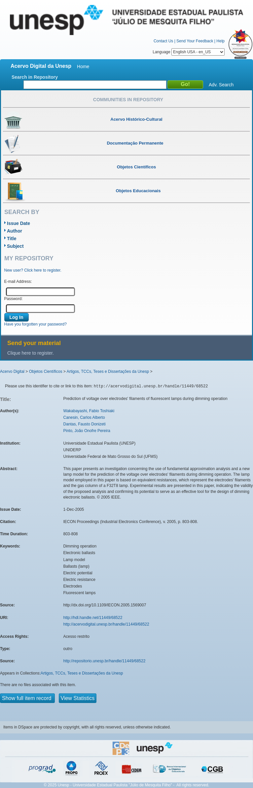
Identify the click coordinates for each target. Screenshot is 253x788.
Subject (15, 246)
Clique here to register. (30, 353)
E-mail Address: (18, 281)
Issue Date (18, 223)
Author (14, 231)
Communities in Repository (128, 99)
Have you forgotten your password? (35, 324)
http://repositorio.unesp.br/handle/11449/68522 (104, 661)
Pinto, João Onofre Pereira (86, 430)
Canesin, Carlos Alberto (84, 417)
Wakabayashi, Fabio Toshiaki (89, 411)
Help (220, 41)
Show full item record (27, 698)
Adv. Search (221, 84)
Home (83, 66)
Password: (13, 298)
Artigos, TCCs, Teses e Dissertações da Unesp (107, 371)
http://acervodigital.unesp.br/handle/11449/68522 (106, 624)
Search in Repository (35, 77)
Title (12, 238)
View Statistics (78, 698)
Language (189, 52)
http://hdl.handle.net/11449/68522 (93, 617)
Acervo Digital (12, 371)
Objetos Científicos (45, 371)
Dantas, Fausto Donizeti (84, 424)
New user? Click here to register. (32, 270)
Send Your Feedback (194, 41)
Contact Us (163, 41)
